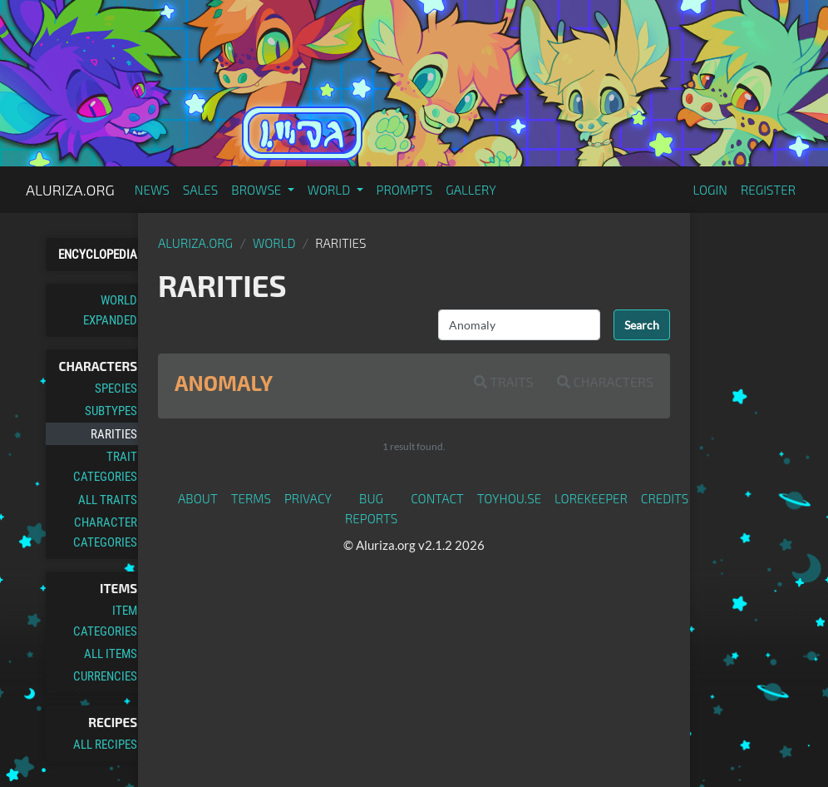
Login (709, 189)
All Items (110, 653)
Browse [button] (257, 189)
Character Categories (105, 532)
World (274, 242)
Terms (251, 498)
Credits (665, 498)
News (152, 189)
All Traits (107, 499)
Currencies (105, 676)
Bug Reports (371, 508)
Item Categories (105, 620)
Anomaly (224, 382)
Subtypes (111, 410)
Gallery (471, 189)
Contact (437, 498)
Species (116, 388)
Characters (605, 381)
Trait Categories (105, 466)
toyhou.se (509, 498)
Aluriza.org (70, 190)
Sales (201, 189)
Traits (503, 381)
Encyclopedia (97, 254)
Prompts (405, 189)
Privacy (308, 498)
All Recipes (105, 744)
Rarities (114, 434)
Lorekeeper (591, 498)
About (198, 498)
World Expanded (110, 310)
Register (768, 189)
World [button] (330, 189)
